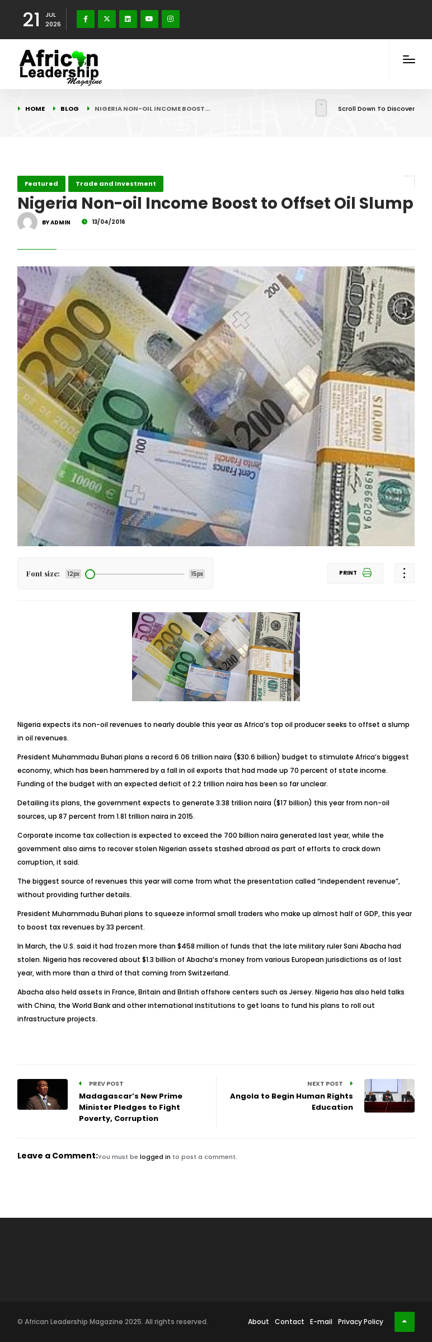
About (258, 1321)
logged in (155, 1156)
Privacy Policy (360, 1321)
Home (35, 108)
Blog (69, 108)
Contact (289, 1321)
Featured (41, 183)
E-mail (321, 1321)
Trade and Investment (116, 183)
